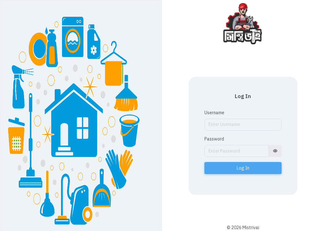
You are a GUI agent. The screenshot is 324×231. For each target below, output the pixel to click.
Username (214, 112)
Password (214, 139)
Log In (243, 168)
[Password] (236, 151)
